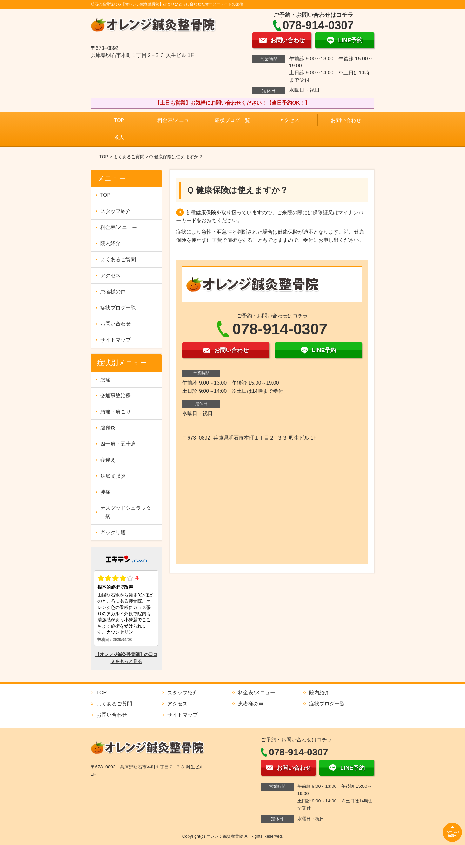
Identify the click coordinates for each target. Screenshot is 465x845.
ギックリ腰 (113, 532)
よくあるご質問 (128, 156)
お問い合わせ (346, 120)
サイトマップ (115, 340)
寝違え (108, 460)
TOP (119, 120)
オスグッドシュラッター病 (125, 512)
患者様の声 (113, 291)
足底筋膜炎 (113, 476)
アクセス (289, 120)
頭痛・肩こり (115, 411)
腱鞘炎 (108, 427)
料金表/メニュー (175, 120)
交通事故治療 (115, 395)
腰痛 (105, 379)
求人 (119, 137)
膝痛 (105, 492)
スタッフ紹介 (115, 211)
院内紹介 (110, 243)
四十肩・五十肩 (118, 443)
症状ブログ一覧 (232, 120)
